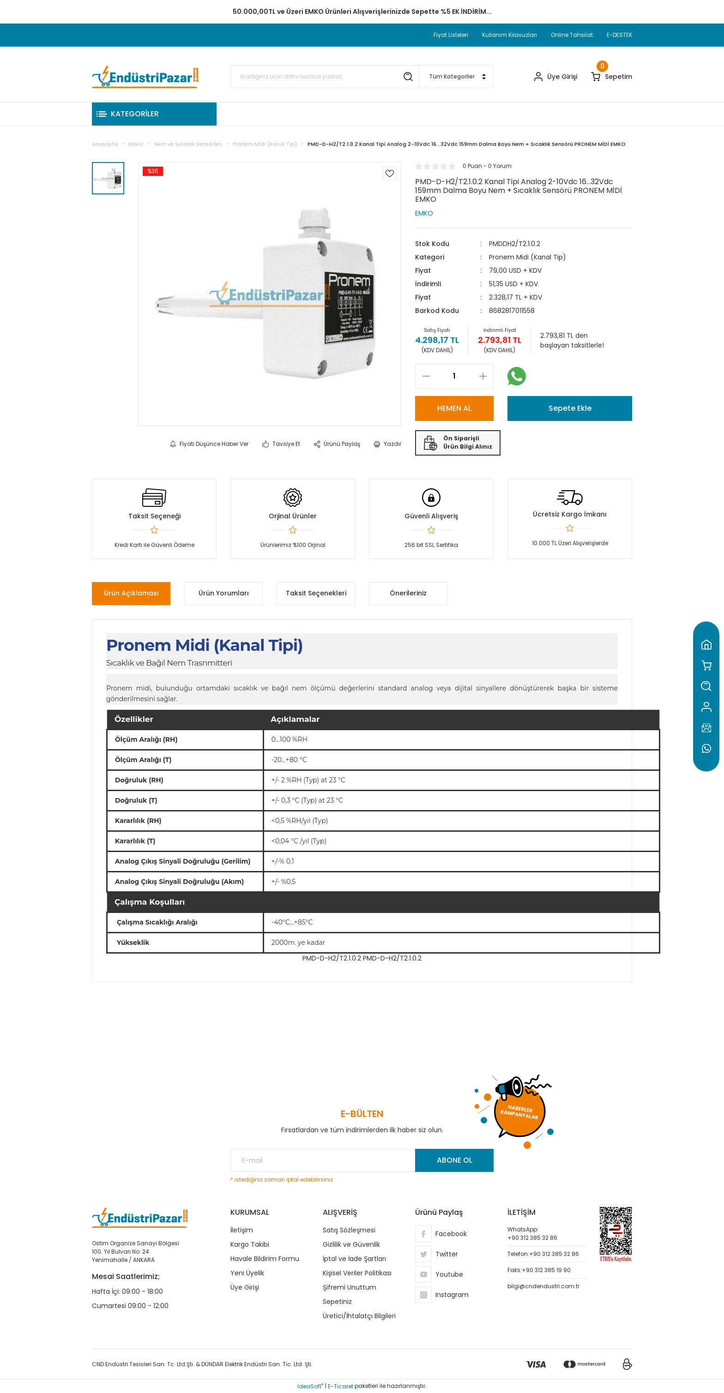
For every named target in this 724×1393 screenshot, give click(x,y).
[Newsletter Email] (362, 1160)
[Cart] (611, 77)
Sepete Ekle (570, 408)
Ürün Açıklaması (131, 593)
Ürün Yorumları (224, 593)
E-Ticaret (340, 1386)
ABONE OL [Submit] (454, 1160)
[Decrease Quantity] (426, 376)
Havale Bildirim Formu (264, 1258)
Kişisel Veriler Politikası (357, 1273)
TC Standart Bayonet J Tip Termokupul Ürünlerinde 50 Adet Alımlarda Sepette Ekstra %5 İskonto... (362, 11)
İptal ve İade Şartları (354, 1258)
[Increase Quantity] (482, 376)
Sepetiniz (337, 1301)
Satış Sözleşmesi (349, 1230)
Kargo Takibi (249, 1244)
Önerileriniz (408, 593)
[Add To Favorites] (390, 173)
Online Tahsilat (572, 35)
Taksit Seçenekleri (316, 593)
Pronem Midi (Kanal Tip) (527, 257)
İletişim (241, 1230)
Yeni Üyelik (247, 1273)
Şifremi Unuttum (349, 1287)
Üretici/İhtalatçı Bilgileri (359, 1316)
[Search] (325, 76)
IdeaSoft (310, 1386)
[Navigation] (154, 114)
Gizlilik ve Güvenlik (351, 1244)
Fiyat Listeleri (451, 35)
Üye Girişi (244, 1287)
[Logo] (145, 76)
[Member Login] (555, 77)
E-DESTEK (619, 35)
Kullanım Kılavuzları (509, 35)
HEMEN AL (454, 408)
